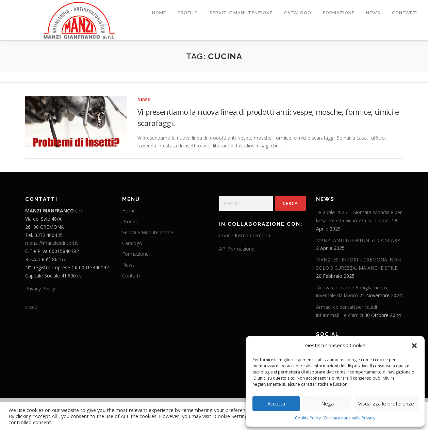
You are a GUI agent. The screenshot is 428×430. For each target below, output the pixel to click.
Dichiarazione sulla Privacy (349, 418)
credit (31, 306)
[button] (414, 345)
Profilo (188, 12)
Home (159, 12)
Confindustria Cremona (244, 235)
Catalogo (297, 12)
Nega (327, 403)
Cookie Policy (308, 418)
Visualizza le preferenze (386, 403)
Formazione (339, 12)
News (373, 12)
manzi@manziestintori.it (51, 243)
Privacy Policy (40, 288)
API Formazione (236, 248)
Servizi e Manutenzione (241, 12)
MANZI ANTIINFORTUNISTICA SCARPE (359, 240)
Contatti (405, 12)
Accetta (276, 403)
